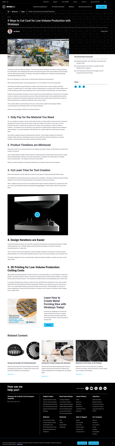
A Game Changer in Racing (49, 422)
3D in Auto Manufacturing (66, 408)
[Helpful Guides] (50, 397)
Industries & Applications (40, 7)
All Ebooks (45, 411)
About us (84, 1)
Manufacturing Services (85, 7)
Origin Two (78, 402)
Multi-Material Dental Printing (50, 404)
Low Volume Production (65, 402)
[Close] (112, 443)
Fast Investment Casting (49, 420)
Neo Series (78, 404)
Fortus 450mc (40, 185)
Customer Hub (95, 2)
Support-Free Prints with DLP (50, 408)
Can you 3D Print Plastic (65, 411)
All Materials (62, 427)
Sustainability (95, 431)
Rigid (61, 420)
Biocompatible (63, 424)
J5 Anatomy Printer (80, 408)
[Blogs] (26, 11)
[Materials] (67, 417)
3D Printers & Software (58, 7)
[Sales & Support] (83, 417)
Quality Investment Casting (49, 399)
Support (55, 1)
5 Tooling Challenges (64, 399)
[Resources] (20, 11)
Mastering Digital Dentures (49, 429)
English (5, 2)
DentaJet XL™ (79, 406)
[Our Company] (99, 417)
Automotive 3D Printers (98, 404)
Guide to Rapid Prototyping (66, 404)
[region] (57, 443)
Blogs (23, 11)
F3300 (77, 399)
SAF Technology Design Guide (50, 406)
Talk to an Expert (80, 427)
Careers (75, 1)
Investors (94, 434)
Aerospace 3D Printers (97, 406)
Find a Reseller (65, 1)
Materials (71, 7)
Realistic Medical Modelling (66, 406)
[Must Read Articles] (67, 397)
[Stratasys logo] (8, 7)
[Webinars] (50, 417)
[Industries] (99, 397)
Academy (94, 429)
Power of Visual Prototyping (50, 402)
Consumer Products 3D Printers (98, 410)
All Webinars (46, 431)
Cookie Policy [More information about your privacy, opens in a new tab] (20, 444)
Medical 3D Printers (97, 402)
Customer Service (80, 431)
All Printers (78, 411)
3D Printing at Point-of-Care (49, 427)
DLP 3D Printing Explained (66, 413)
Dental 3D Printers (96, 399)
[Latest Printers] (83, 397)
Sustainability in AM (48, 424)
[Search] (105, 2)
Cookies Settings (82, 443)
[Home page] (10, 11)
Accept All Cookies (93, 443)
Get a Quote (79, 424)
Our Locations (95, 424)
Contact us (95, 422)
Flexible (61, 422)
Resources (46, 1)
